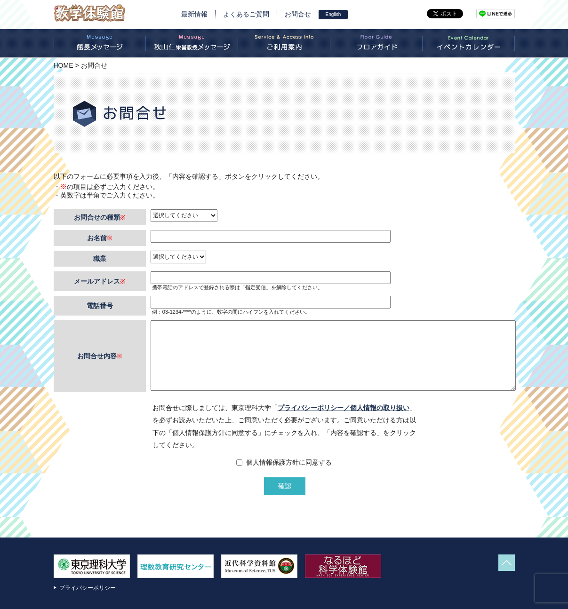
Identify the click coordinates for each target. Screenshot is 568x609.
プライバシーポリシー (87, 588)
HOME (63, 65)
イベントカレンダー (469, 43)
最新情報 (194, 14)
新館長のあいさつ (100, 43)
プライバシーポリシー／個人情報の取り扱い (343, 407)
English (333, 14)
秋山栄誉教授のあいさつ (192, 43)
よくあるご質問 (246, 14)
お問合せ (298, 14)
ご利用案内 (284, 43)
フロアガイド (376, 43)
